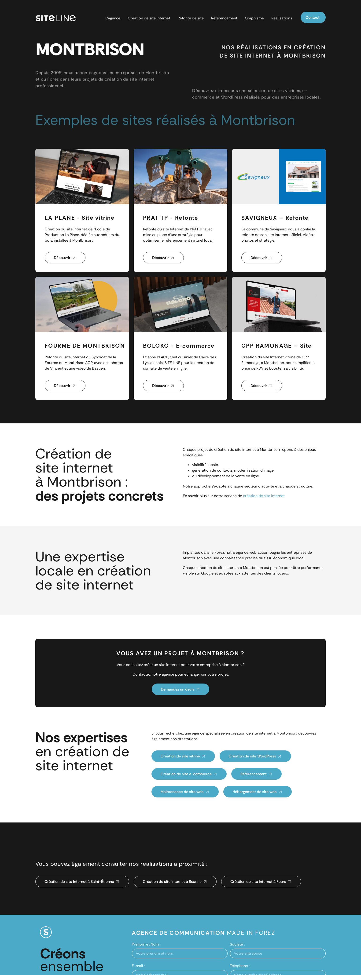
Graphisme (254, 18)
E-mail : (138, 965)
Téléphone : (240, 965)
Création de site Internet (149, 18)
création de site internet (264, 495)
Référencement (224, 18)
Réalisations (281, 18)
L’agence (112, 18)
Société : (237, 944)
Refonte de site (191, 18)
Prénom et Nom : (146, 944)
